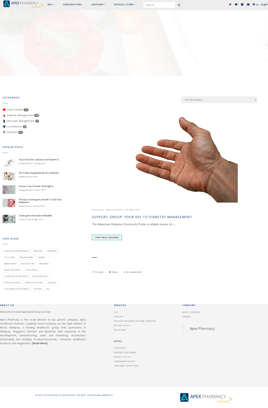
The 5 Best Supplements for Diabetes (39, 172)
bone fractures (12, 270)
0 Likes (98, 272)
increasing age (40, 276)
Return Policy (122, 325)
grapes (41, 257)
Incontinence (15, 126)
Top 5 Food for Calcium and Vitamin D (39, 159)
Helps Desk (120, 330)
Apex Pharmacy (202, 328)
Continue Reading (107, 237)
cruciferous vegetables (16, 289)
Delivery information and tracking (135, 321)
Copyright (120, 348)
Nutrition (13, 132)
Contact (119, 316)
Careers (186, 316)
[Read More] (39, 343)
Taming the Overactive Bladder (35, 215)
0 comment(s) (133, 272)
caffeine (52, 282)
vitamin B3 (52, 251)
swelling (37, 251)
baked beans (10, 263)
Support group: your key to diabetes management (142, 217)
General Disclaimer (125, 352)
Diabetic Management (21, 115)
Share (113, 272)
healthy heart (26, 257)
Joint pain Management (21, 120)
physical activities (34, 282)
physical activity (12, 282)
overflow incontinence (16, 251)
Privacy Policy (122, 357)
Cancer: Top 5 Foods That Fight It (36, 186)
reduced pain (28, 263)
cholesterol (31, 270)
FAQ (116, 312)
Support (37, 289)
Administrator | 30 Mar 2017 (123, 209)
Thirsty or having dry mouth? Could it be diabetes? (40, 201)
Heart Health (16, 109)
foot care (9, 257)
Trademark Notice (124, 361)
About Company (191, 312)
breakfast (44, 263)
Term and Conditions (126, 365)
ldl (48, 289)
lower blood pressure (16, 276)
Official (125, 4)
